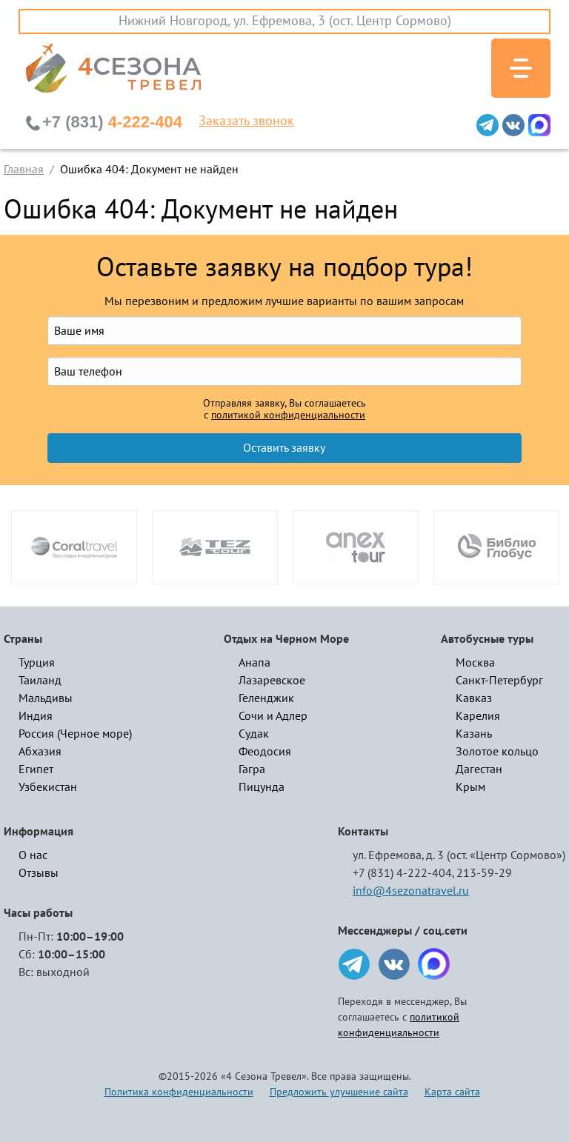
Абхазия (40, 751)
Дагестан (479, 769)
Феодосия (265, 751)
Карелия (478, 716)
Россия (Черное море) (75, 734)
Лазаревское (272, 680)
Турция (37, 662)
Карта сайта (452, 1092)
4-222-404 (112, 122)
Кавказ (474, 698)
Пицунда (261, 787)
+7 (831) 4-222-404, (403, 873)
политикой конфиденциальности (288, 415)
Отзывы (39, 873)
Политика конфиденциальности (178, 1092)
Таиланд (40, 680)
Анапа (254, 662)
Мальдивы (46, 698)
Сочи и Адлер (273, 716)
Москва (475, 662)
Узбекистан (48, 787)
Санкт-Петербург (499, 680)
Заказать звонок (246, 121)
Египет (36, 769)
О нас (33, 855)
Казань (474, 734)
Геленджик (266, 698)
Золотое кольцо (497, 751)
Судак (254, 734)
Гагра (252, 769)
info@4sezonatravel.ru (411, 891)
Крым (470, 787)
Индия (36, 716)
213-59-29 (484, 873)
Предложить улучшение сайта (339, 1092)
